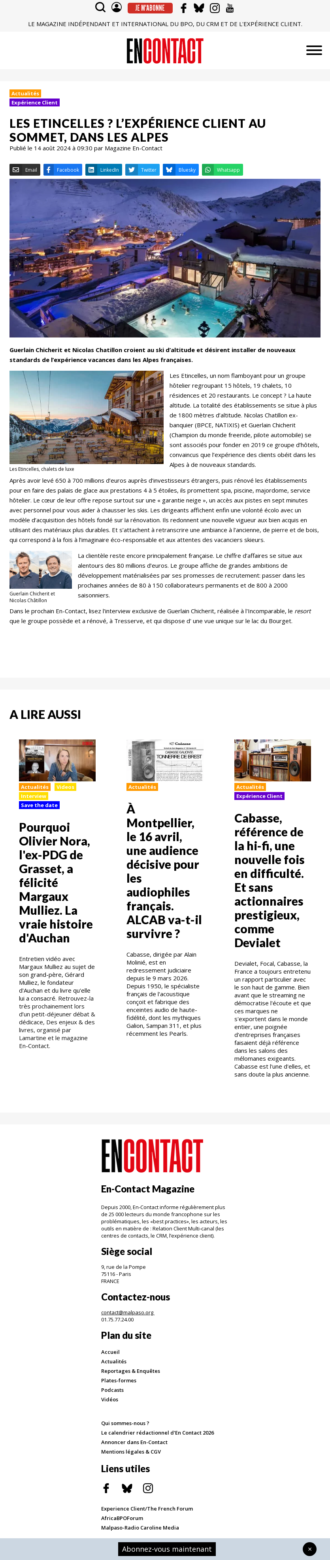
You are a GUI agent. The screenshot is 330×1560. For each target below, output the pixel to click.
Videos (65, 786)
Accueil (110, 1351)
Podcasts (112, 1389)
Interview (33, 796)
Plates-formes (118, 1380)
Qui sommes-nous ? (125, 1423)
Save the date (39, 805)
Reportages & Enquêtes (130, 1370)
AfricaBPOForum (122, 1518)
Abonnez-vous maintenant (167, 1549)
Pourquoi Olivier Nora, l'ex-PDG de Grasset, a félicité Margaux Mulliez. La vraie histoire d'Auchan (56, 882)
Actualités (25, 93)
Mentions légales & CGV (131, 1451)
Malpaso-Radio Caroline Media (140, 1527)
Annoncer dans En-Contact (134, 1442)
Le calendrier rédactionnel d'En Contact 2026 (157, 1432)
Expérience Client (34, 102)
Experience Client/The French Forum (147, 1508)
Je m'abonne (150, 8)
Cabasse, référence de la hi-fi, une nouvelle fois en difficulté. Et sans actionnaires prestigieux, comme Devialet (269, 880)
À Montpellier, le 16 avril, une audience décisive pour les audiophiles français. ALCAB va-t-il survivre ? (164, 871)
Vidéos (109, 1399)
